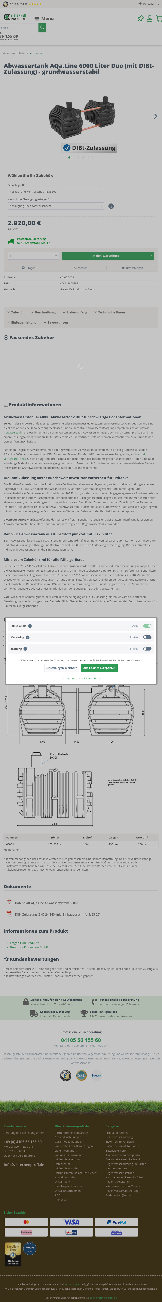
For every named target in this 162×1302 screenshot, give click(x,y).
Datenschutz (90, 678)
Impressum (71, 678)
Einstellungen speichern (61, 668)
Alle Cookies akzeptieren (99, 668)
